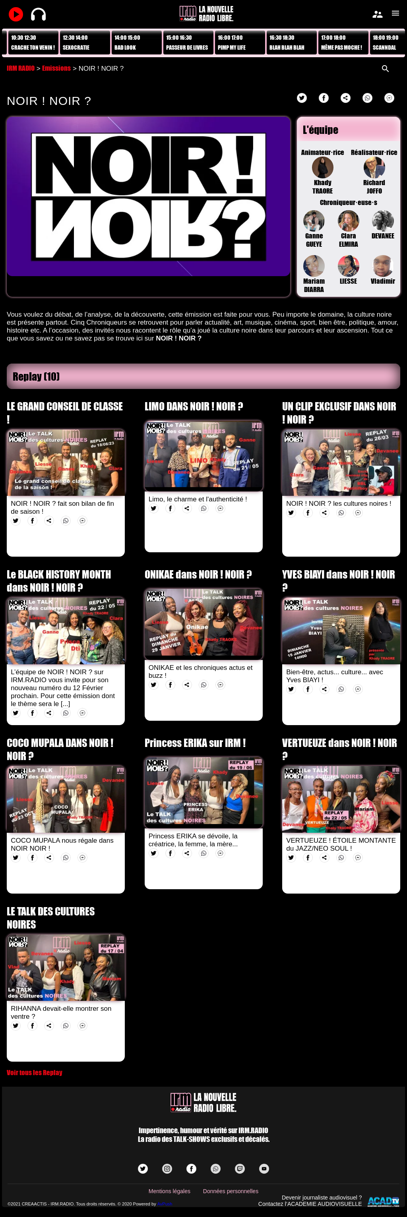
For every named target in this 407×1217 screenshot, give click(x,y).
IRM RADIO (21, 68)
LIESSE (349, 270)
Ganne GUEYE (314, 229)
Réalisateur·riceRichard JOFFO (374, 171)
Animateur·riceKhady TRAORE (322, 171)
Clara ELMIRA (349, 229)
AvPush (164, 1204)
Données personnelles (230, 1191)
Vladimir (383, 270)
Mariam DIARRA (314, 274)
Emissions (56, 68)
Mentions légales (169, 1191)
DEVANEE (383, 225)
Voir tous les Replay (34, 1072)
